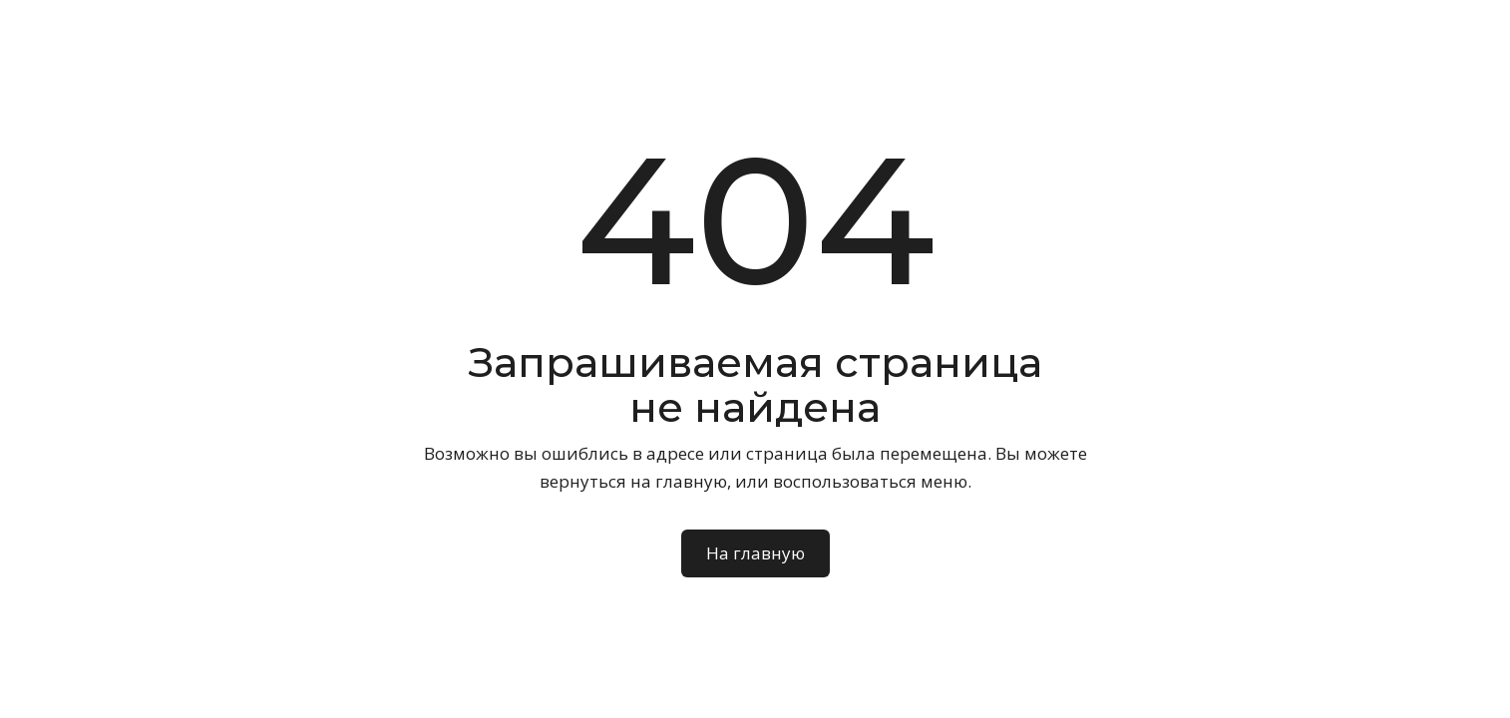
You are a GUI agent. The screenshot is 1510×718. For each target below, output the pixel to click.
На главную (755, 552)
